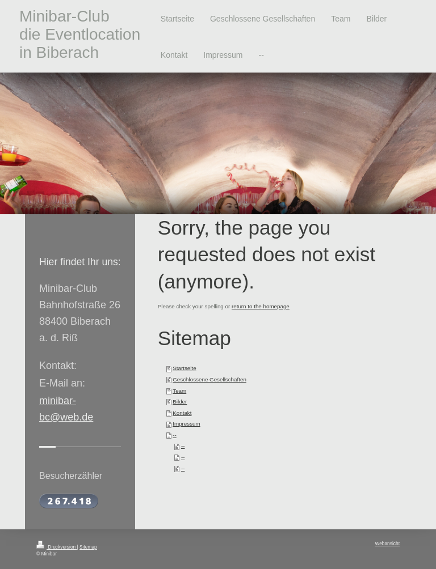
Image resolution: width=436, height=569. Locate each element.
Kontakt (182, 413)
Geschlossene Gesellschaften (209, 379)
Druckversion (56, 547)
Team (179, 391)
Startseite (184, 368)
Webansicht (387, 543)
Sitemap (88, 547)
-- (175, 435)
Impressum (186, 424)
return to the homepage (261, 306)
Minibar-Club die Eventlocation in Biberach (79, 34)
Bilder (180, 401)
